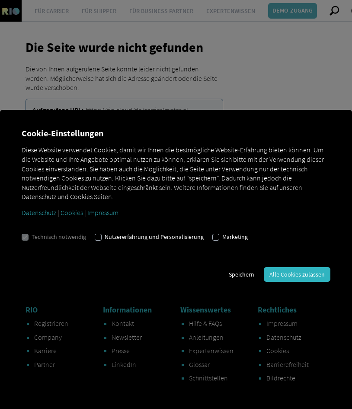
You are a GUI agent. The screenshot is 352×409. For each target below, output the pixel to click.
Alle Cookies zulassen (297, 274)
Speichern (241, 274)
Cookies (72, 212)
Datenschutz (39, 212)
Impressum (102, 212)
